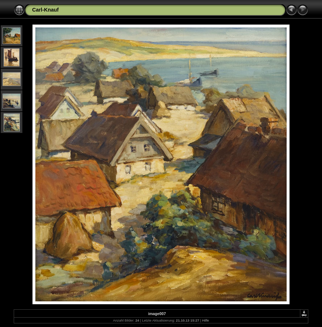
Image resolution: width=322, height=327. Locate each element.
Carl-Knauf (45, 10)
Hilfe (205, 320)
